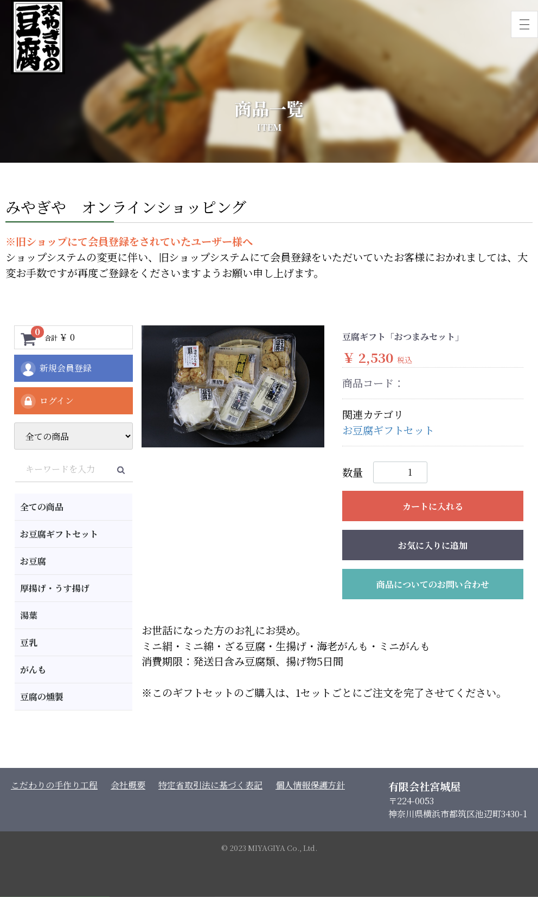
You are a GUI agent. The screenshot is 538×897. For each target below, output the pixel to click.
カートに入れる (432, 506)
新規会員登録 (56, 368)
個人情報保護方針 (310, 785)
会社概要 (128, 785)
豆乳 (28, 642)
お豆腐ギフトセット (59, 534)
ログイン (47, 401)
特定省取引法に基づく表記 (210, 785)
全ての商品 (41, 507)
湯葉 (28, 615)
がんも (33, 669)
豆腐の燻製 (41, 696)
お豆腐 (33, 561)
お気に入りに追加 (432, 545)
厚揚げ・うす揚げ (54, 588)
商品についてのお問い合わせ (432, 584)
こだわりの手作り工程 (54, 785)
